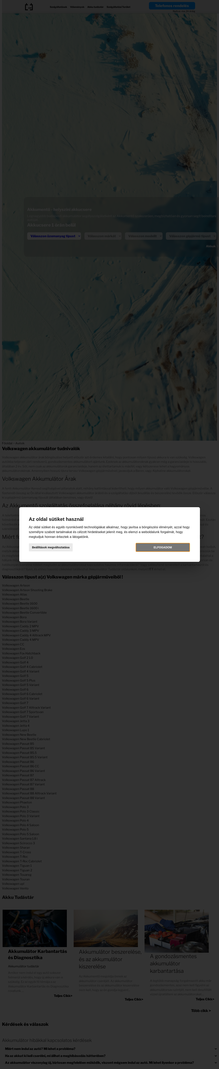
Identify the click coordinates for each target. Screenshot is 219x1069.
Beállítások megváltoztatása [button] (51, 547)
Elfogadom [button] (163, 547)
